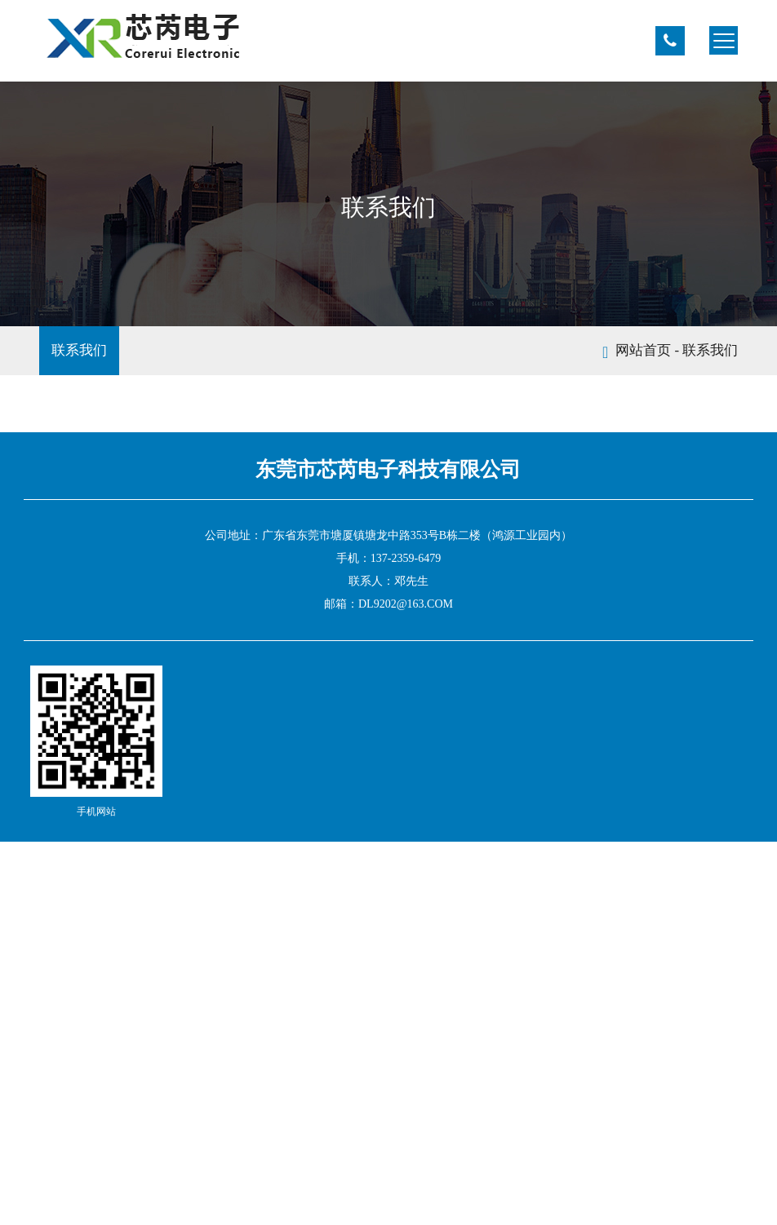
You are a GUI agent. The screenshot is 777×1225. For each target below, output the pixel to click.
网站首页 (643, 350)
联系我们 (79, 350)
